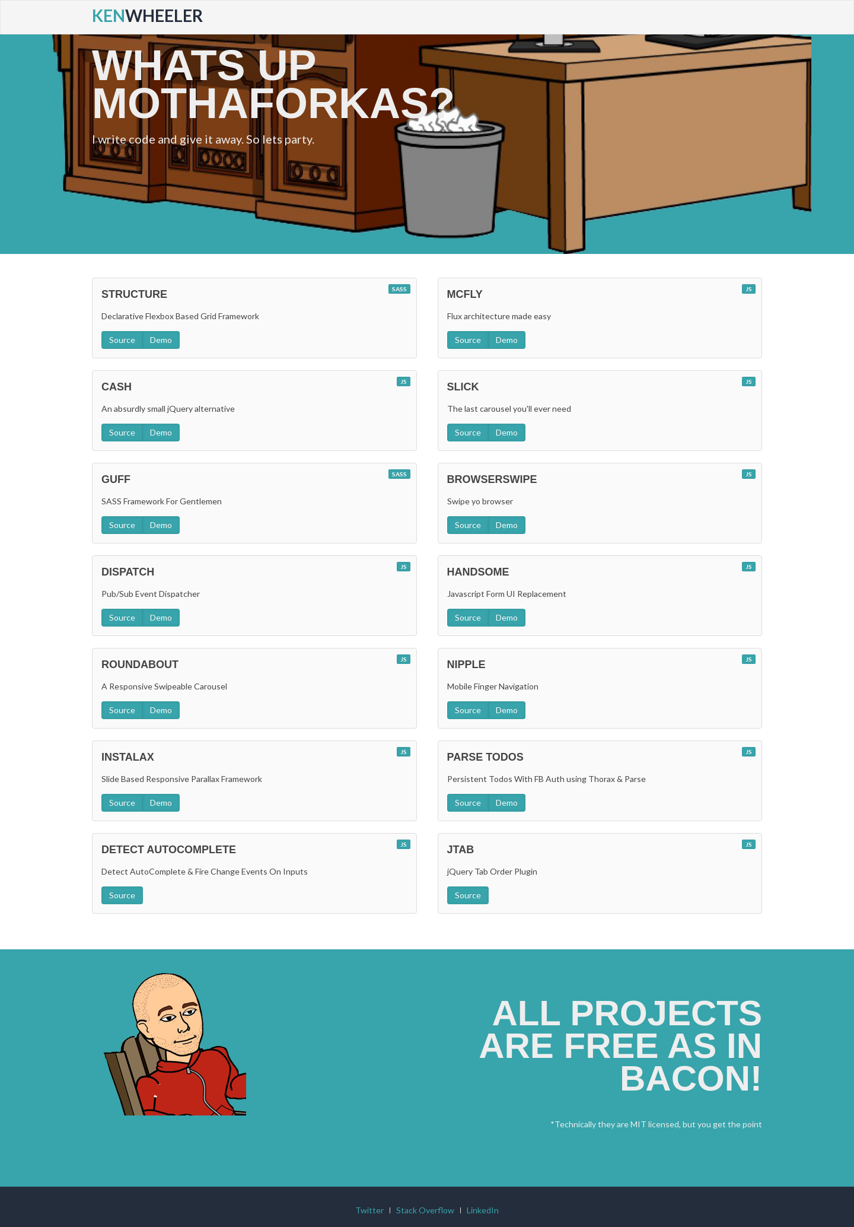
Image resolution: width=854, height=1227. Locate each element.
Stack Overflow (425, 1179)
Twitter (369, 1179)
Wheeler (147, 15)
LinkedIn (483, 1179)
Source (122, 298)
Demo (161, 298)
